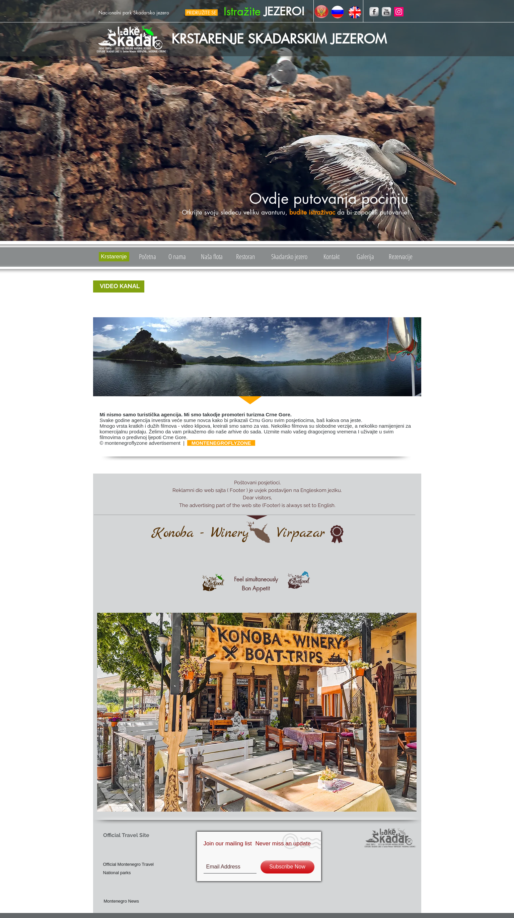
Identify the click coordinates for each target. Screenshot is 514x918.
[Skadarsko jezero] (289, 256)
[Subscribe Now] (287, 866)
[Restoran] (245, 256)
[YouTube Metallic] (386, 11)
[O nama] (177, 256)
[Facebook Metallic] (374, 11)
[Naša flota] (212, 256)
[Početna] (147, 256)
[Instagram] (398, 11)
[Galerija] (365, 256)
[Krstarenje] (114, 256)
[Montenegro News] (136, 901)
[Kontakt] (331, 256)
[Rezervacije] (400, 256)
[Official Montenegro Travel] (150, 864)
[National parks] (128, 872)
